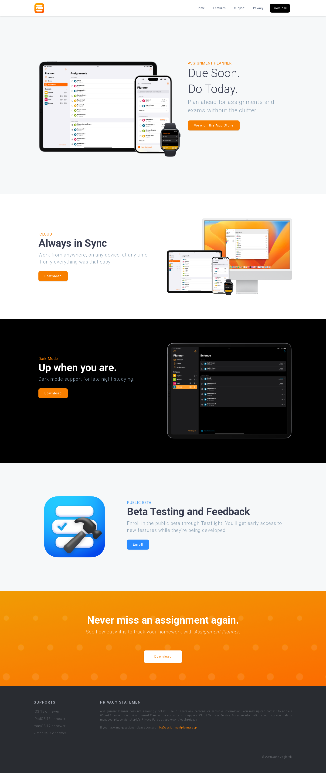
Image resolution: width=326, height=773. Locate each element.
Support (239, 8)
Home (201, 8)
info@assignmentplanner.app (177, 727)
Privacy (258, 8)
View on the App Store (214, 125)
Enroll (138, 544)
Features (219, 8)
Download (280, 8)
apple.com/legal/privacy (181, 719)
